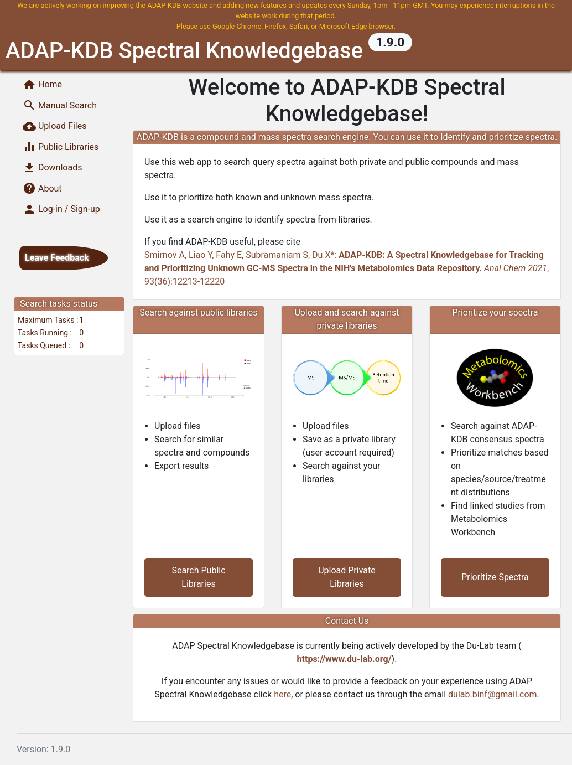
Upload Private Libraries (347, 577)
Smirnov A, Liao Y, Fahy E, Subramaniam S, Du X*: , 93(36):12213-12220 (346, 268)
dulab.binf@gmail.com (492, 694)
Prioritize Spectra (495, 577)
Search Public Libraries (198, 577)
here (282, 694)
